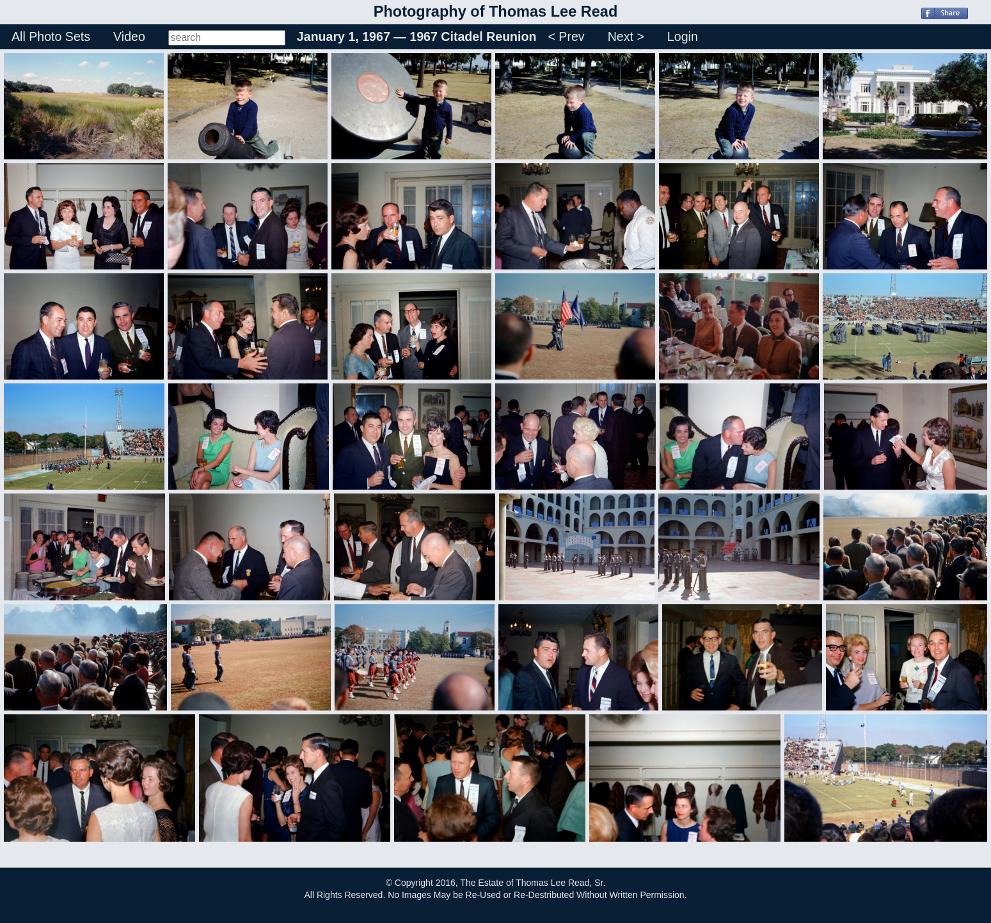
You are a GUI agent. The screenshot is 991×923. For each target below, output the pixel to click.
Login (682, 36)
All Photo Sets (51, 36)
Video (129, 36)
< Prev (566, 36)
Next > (626, 36)
